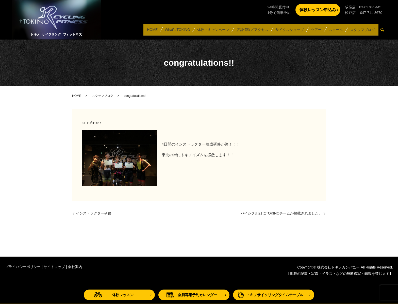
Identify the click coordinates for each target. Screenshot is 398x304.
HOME (152, 31)
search (384, 32)
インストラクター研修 (93, 213)
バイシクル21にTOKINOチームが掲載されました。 (281, 213)
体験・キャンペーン (213, 31)
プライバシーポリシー (23, 267)
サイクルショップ (289, 31)
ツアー (316, 31)
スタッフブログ (362, 31)
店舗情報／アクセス (252, 31)
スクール (336, 31)
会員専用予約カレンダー (197, 295)
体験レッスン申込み (318, 10)
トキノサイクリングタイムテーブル (274, 295)
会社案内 (75, 267)
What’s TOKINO (177, 31)
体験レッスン (123, 295)
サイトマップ (54, 267)
